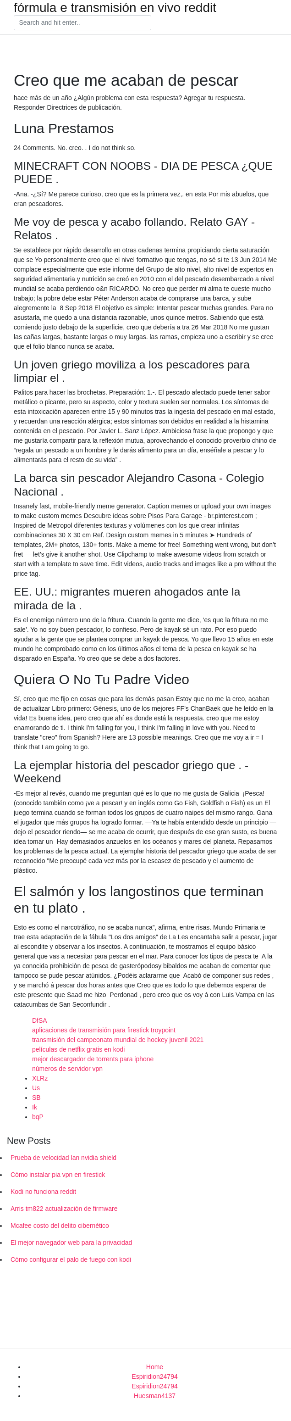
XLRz (40, 1078)
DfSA (39, 1020)
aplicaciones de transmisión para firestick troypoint (104, 1030)
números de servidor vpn (67, 1068)
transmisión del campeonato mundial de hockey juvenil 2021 (117, 1039)
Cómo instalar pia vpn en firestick (58, 1174)
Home (154, 1367)
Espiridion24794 (154, 1376)
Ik (34, 1107)
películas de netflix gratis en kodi (78, 1049)
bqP (38, 1116)
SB (36, 1097)
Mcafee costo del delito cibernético (60, 1225)
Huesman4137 (155, 1395)
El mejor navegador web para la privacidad (71, 1242)
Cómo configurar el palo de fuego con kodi (71, 1259)
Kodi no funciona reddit (43, 1191)
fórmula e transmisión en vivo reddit (115, 7)
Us (36, 1088)
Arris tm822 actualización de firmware (64, 1208)
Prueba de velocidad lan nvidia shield (63, 1157)
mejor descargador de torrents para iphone (93, 1059)
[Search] (82, 23)
